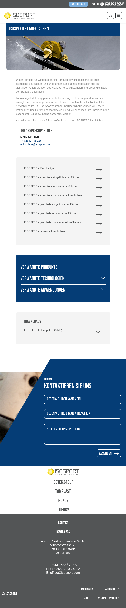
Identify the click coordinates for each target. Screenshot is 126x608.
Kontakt (63, 523)
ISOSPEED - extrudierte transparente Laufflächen (53, 195)
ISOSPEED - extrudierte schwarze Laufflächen (51, 186)
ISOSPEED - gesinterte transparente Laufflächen (52, 222)
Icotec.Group (63, 482)
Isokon (63, 501)
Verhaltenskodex (108, 598)
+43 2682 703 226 (31, 140)
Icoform (63, 510)
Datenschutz (111, 589)
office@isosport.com (65, 572)
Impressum (87, 589)
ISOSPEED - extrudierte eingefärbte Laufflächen (52, 177)
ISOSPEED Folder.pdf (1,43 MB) (43, 330)
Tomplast (63, 491)
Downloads (63, 532)
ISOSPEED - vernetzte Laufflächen (44, 231)
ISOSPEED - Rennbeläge (39, 168)
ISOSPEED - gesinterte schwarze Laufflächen (50, 213)
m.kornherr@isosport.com (35, 144)
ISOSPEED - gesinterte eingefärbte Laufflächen (51, 204)
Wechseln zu (78, 4)
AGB (85, 598)
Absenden (109, 453)
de (110, 15)
